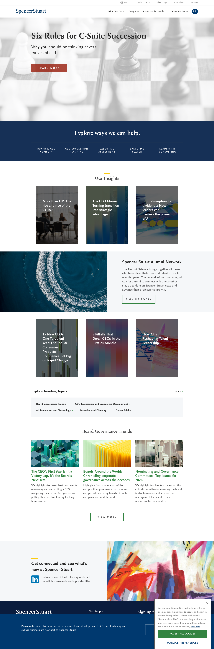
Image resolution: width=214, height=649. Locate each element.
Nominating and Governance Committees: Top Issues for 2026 (156, 476)
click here (195, 632)
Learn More (49, 68)
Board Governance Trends (51, 404)
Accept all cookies (183, 639)
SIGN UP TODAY (139, 299)
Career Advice (123, 410)
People (133, 11)
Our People (96, 611)
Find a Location (143, 3)
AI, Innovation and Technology (53, 410)
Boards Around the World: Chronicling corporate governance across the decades (106, 476)
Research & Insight (155, 11)
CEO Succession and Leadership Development (101, 404)
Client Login (162, 3)
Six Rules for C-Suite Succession (88, 36)
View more (107, 517)
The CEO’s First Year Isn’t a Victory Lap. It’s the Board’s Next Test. (51, 476)
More (177, 392)
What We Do (116, 11)
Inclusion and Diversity (93, 410)
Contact (194, 3)
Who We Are (179, 11)
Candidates (179, 3)
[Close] (207, 609)
